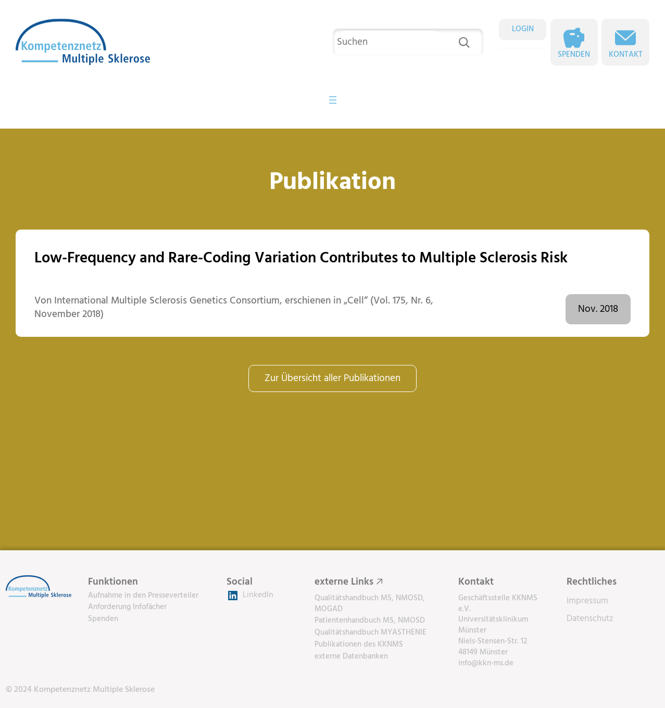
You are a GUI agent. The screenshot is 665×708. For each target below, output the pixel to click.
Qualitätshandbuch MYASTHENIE (370, 632)
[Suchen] (464, 42)
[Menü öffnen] (333, 100)
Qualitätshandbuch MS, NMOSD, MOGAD (370, 603)
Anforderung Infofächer (127, 607)
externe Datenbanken (351, 656)
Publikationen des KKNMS (359, 644)
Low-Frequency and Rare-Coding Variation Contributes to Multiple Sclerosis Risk (301, 258)
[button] (23, 685)
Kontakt (626, 54)
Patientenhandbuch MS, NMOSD (370, 620)
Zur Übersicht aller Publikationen (332, 378)
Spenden (574, 54)
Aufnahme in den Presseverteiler (143, 595)
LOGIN (523, 29)
